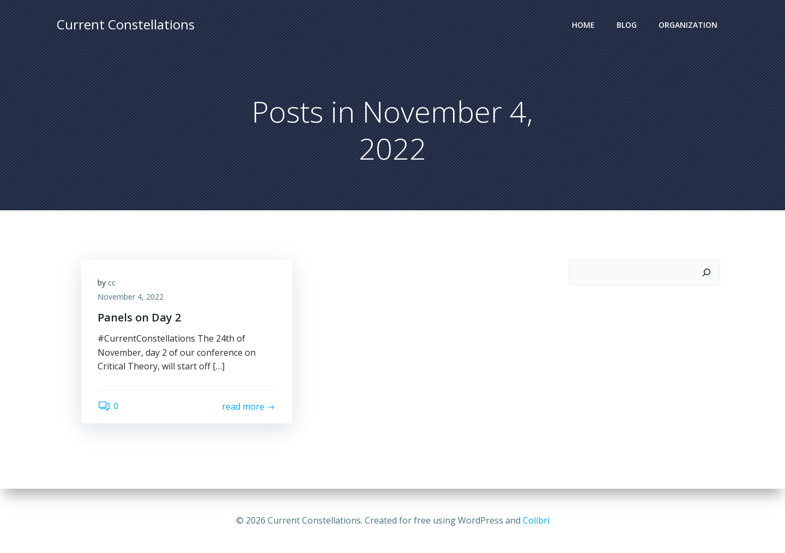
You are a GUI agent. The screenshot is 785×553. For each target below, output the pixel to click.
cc (112, 282)
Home (583, 25)
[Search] (706, 272)
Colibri (536, 520)
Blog (627, 25)
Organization (688, 25)
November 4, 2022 (131, 296)
